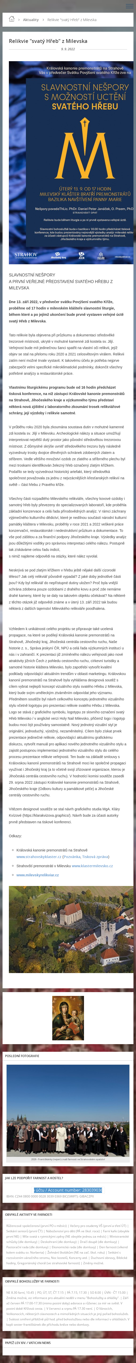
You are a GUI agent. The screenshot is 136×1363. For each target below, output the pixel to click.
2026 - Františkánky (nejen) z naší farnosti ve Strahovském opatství (68, 1159)
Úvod (11, 19)
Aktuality (31, 19)
